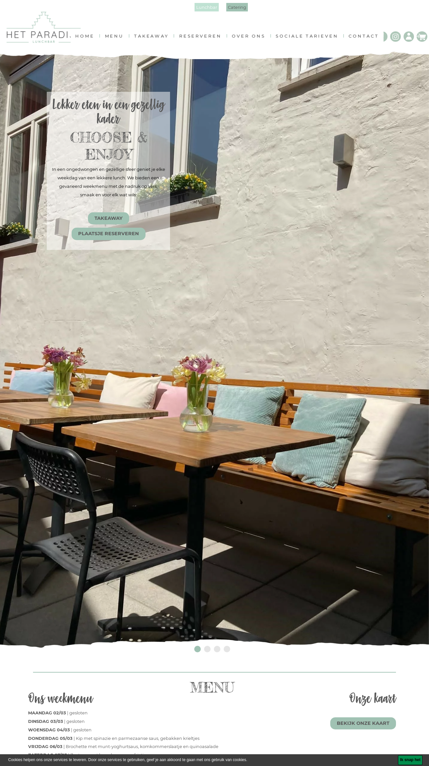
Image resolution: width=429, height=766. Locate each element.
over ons (252, 39)
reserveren (204, 39)
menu (118, 39)
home (88, 39)
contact (367, 39)
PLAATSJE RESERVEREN (108, 237)
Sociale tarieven (311, 39)
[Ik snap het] (410, 760)
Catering (237, 7)
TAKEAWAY (108, 221)
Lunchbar (206, 7)
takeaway (155, 39)
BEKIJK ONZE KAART (363, 726)
